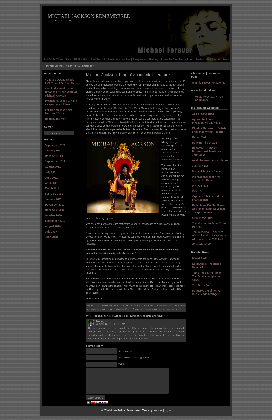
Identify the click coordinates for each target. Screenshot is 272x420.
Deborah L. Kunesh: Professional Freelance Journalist (206, 152)
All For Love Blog (203, 113)
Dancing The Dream (204, 142)
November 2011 (55, 155)
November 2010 (55, 209)
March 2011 (52, 188)
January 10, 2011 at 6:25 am (110, 324)
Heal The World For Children (210, 160)
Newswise (167, 145)
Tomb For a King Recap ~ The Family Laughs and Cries (208, 276)
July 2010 (51, 231)
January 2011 (53, 199)
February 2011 (54, 193)
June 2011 (51, 177)
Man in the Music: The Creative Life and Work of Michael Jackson (61, 92)
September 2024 (55, 145)
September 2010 (55, 220)
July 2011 (51, 172)
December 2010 (54, 204)
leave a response (147, 309)
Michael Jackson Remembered (89, 16)
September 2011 (55, 161)
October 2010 (53, 215)
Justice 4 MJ (200, 165)
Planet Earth (200, 258)
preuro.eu (158, 410)
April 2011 (51, 182)
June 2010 (51, 237)
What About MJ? (202, 244)
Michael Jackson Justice (207, 171)
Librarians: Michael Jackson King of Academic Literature (172, 156)
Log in (168, 410)
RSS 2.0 (123, 309)
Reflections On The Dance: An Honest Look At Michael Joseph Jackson (209, 209)
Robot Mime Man (55, 118)
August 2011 (53, 166)
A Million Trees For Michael (209, 82)
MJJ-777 (197, 190)
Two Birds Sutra (202, 285)
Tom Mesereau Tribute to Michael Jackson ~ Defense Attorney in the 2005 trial (209, 235)
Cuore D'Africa (201, 137)
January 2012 (53, 150)
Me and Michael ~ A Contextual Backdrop (70, 66)
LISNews (90, 259)
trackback (162, 309)
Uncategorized (165, 305)
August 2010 (53, 226)
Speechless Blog (202, 217)
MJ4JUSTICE (200, 185)
